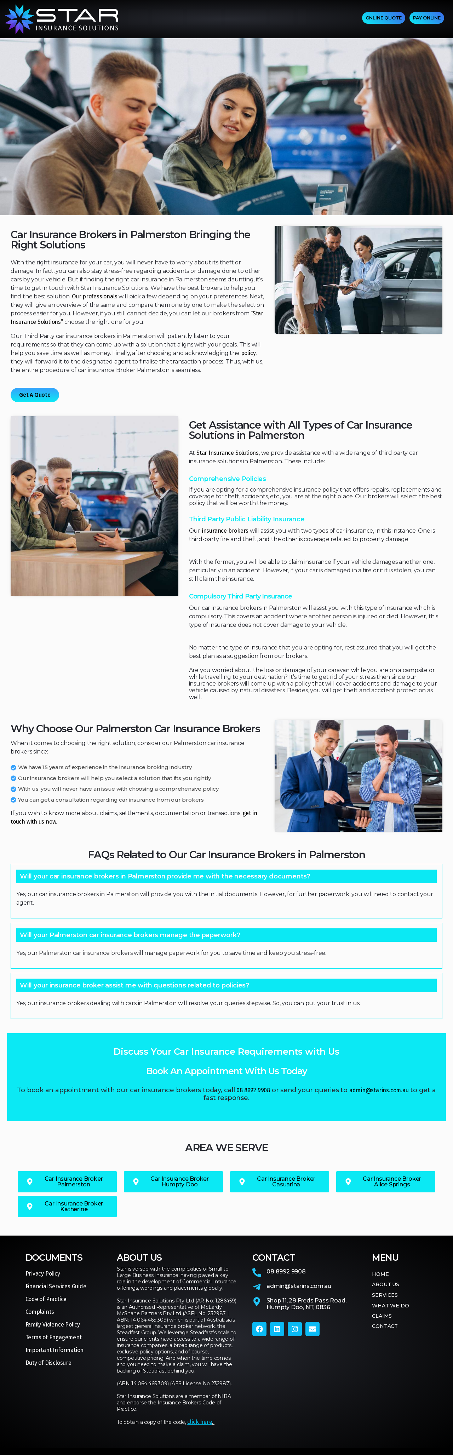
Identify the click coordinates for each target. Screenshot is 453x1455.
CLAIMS (281, 19)
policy (248, 353)
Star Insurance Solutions (227, 452)
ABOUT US (167, 19)
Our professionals (94, 296)
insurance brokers (225, 530)
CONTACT (312, 19)
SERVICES (204, 19)
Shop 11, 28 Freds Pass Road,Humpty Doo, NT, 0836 (306, 1304)
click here (199, 1422)
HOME (138, 19)
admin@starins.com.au (379, 1090)
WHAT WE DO (245, 19)
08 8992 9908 (253, 1090)
